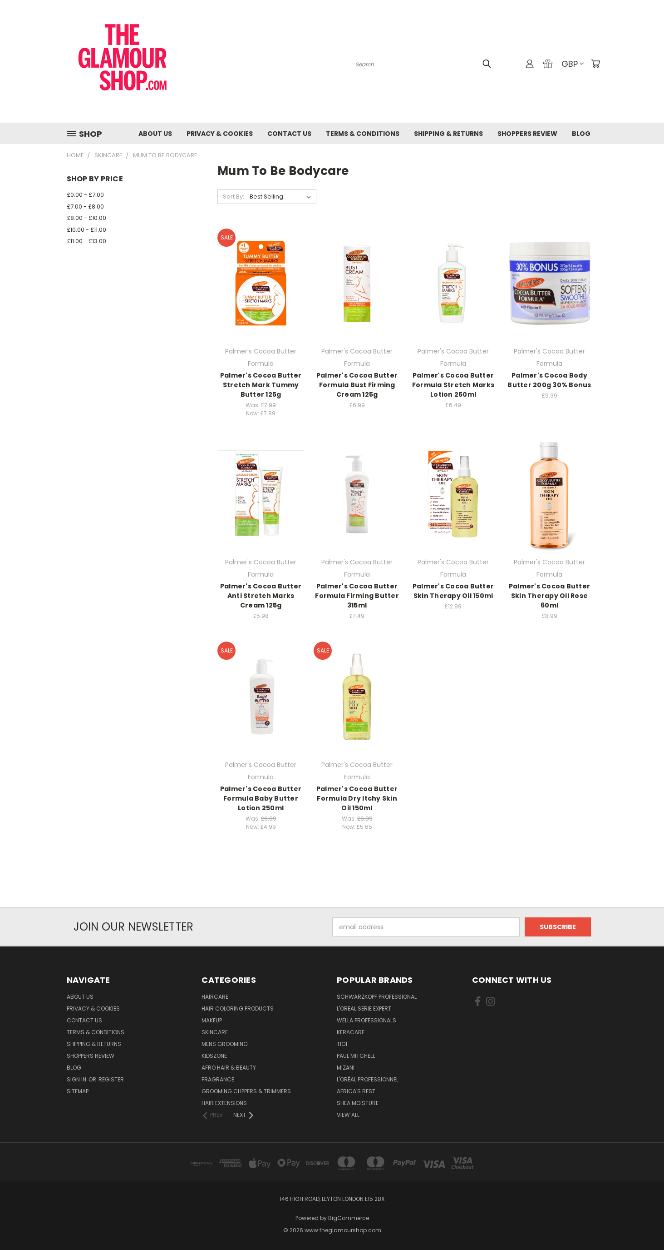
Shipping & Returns (448, 133)
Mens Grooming (225, 1044)
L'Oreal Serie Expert (364, 1008)
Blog (581, 133)
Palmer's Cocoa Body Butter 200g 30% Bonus (549, 380)
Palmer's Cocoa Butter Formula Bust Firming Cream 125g (357, 385)
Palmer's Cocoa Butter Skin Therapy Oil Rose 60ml (549, 596)
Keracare (350, 1032)
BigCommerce (348, 1218)
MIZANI (345, 1067)
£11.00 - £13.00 (86, 241)
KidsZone (214, 1056)
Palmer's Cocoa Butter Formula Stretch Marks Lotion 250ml (453, 385)
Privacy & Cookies (220, 133)
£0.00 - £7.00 (85, 194)
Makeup (212, 1020)
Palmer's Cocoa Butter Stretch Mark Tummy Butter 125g (260, 385)
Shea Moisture (358, 1103)
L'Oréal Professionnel (367, 1079)
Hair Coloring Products (238, 1008)
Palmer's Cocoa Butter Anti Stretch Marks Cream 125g (260, 596)
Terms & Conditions (362, 133)
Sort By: (233, 196)
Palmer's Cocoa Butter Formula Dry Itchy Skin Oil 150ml (357, 798)
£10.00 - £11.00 (86, 229)
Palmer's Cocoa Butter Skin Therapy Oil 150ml (453, 591)
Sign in (77, 1079)
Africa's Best (356, 1091)
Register (111, 1079)
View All (348, 1115)
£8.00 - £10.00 (86, 218)
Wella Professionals (366, 1020)
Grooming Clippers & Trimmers (246, 1091)
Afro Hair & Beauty (229, 1067)
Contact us (289, 133)
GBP (572, 64)
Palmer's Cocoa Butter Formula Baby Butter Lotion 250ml (260, 798)
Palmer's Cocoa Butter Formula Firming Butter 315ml (357, 596)
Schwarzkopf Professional (377, 997)
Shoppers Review (527, 133)
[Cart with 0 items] (595, 63)
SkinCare (215, 1032)
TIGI (342, 1044)
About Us (155, 133)
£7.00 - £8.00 (85, 206)
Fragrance (218, 1079)
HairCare (215, 997)
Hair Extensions (224, 1103)
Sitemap (78, 1091)
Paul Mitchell (356, 1056)
